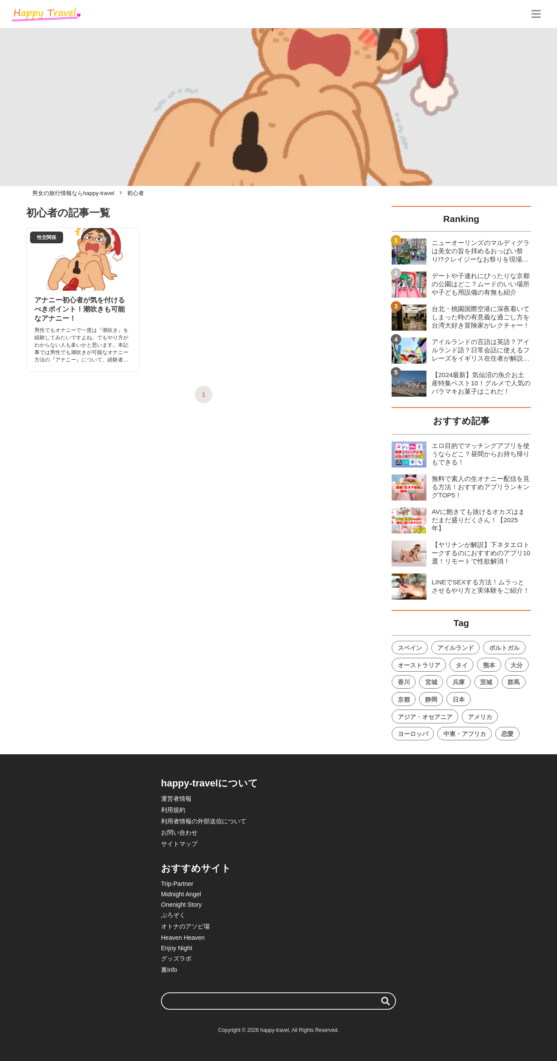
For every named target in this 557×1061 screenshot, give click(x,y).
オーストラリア (419, 665)
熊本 (489, 665)
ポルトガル (504, 647)
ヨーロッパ (413, 733)
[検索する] (385, 1001)
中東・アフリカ (464, 733)
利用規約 (173, 809)
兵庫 (459, 682)
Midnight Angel (181, 894)
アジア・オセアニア (425, 716)
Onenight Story (181, 904)
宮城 (431, 682)
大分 (516, 665)
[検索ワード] (278, 1001)
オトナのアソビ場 (185, 926)
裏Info (169, 969)
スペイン (410, 647)
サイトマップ (179, 843)
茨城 (486, 682)
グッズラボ (176, 958)
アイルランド (455, 647)
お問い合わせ (179, 832)
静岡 (431, 699)
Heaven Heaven (183, 937)
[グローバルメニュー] (536, 13)
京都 (404, 699)
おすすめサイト (196, 868)
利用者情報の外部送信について (203, 821)
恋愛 (507, 733)
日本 (459, 699)
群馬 (513, 682)
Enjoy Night (176, 948)
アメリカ (480, 716)
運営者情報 (176, 798)
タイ (462, 665)
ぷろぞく (173, 915)
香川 (404, 682)
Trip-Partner (177, 883)
